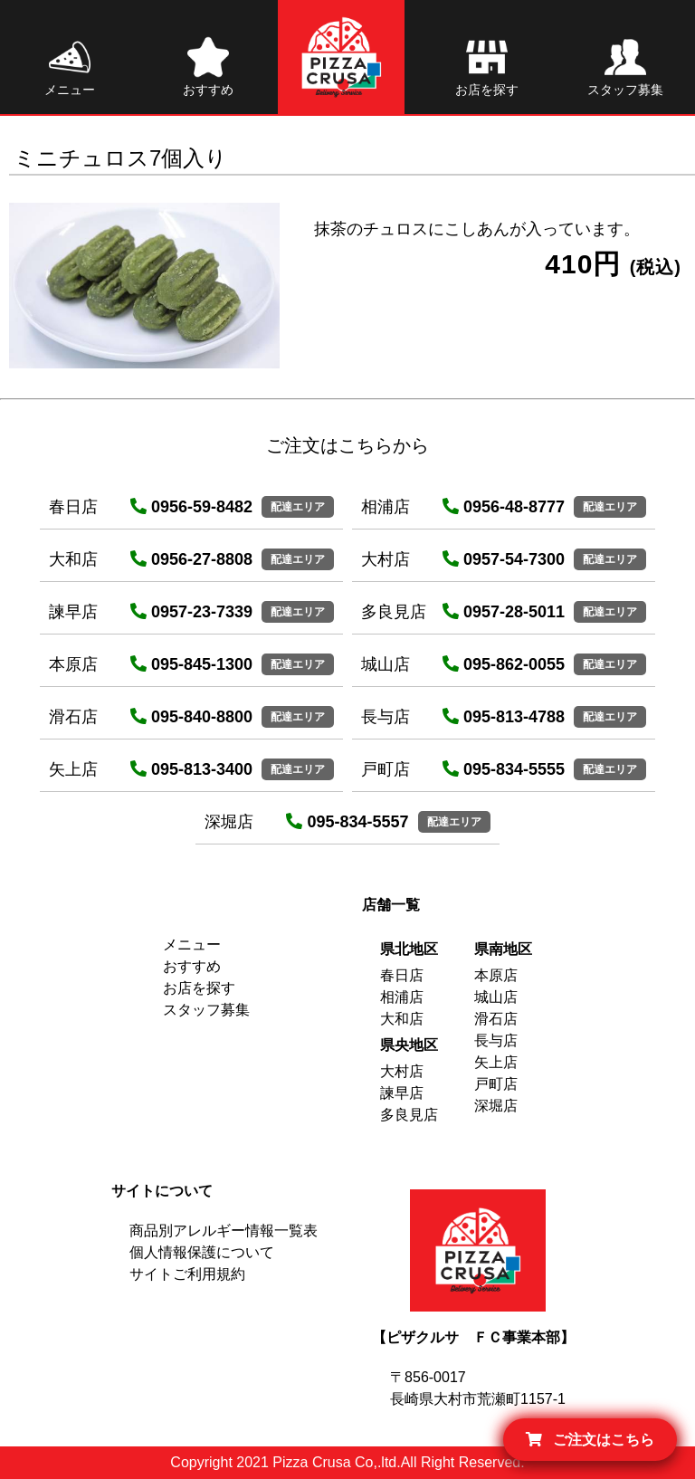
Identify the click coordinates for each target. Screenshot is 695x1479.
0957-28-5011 (504, 612)
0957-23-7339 (191, 612)
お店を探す (199, 988)
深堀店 (496, 1105)
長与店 (496, 1040)
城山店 (496, 997)
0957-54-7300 (504, 559)
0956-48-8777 (504, 507)
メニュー (192, 944)
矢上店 (496, 1062)
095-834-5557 (347, 822)
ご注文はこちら (590, 1439)
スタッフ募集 (206, 1009)
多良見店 (409, 1114)
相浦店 (402, 997)
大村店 (402, 1071)
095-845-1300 (191, 664)
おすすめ (192, 966)
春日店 (402, 975)
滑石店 (496, 1018)
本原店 (496, 975)
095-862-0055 (504, 664)
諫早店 (402, 1093)
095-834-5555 (504, 769)
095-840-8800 (191, 717)
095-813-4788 (504, 717)
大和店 (402, 1018)
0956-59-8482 (191, 507)
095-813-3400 (191, 769)
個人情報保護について (201, 1252)
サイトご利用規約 (187, 1274)
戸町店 (496, 1084)
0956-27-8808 (191, 559)
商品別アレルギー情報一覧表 (223, 1230)
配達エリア (298, 507)
